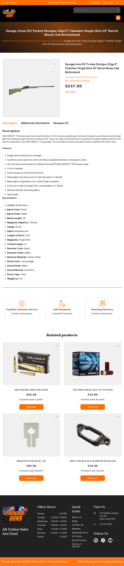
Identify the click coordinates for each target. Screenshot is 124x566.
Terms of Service (76, 545)
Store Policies (79, 540)
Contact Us (78, 525)
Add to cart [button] (93, 407)
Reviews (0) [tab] (61, 123)
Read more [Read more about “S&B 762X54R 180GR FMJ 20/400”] (31, 407)
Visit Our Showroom (68, 2)
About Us (76, 517)
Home (5, 40)
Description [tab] (9, 123)
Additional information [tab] (35, 123)
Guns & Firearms (18, 40)
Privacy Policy (39, 561)
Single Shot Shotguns (51, 40)
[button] (118, 17)
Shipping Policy (80, 532)
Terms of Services (57, 561)
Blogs (75, 521)
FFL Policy (77, 536)
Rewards (76, 528)
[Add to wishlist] (56, 345)
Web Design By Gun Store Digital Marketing (100, 561)
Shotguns (33, 40)
